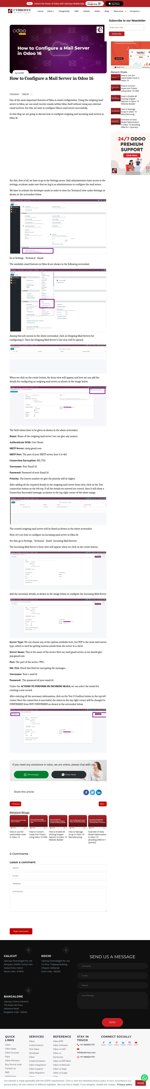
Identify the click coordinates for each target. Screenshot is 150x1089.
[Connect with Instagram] (131, 1043)
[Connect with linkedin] (124, 1043)
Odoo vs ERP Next (62, 1061)
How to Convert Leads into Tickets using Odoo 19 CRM (38, 835)
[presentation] (31, 918)
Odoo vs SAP (59, 1049)
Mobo (97, 11)
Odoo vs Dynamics (58, 1055)
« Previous (15, 804)
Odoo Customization (36, 1043)
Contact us (10, 1068)
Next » (102, 804)
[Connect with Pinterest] (117, 1043)
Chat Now (59, 774)
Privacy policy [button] (124, 1084)
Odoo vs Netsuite (61, 1065)
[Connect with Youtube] (138, 1043)
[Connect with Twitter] (110, 1043)
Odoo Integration (37, 1065)
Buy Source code (13, 1064)
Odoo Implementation (37, 1059)
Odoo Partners (12, 1060)
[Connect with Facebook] (104, 1043)
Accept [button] (140, 1083)
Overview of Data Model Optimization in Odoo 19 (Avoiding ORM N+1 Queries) (97, 837)
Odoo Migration (37, 1073)
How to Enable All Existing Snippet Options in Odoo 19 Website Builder (58, 836)
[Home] (20, 11)
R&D (77, 11)
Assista (87, 11)
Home (41, 11)
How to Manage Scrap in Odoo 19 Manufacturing (76, 835)
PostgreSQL (64, 11)
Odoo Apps (10, 1048)
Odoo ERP (58, 1041)
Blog (107, 11)
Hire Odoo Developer (34, 1051)
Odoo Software (60, 1045)
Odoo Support (36, 1069)
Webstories (10, 1076)
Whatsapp (27, 774)
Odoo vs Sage (59, 1069)
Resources (118, 11)
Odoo (8, 1045)
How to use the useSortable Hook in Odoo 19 (18, 835)
